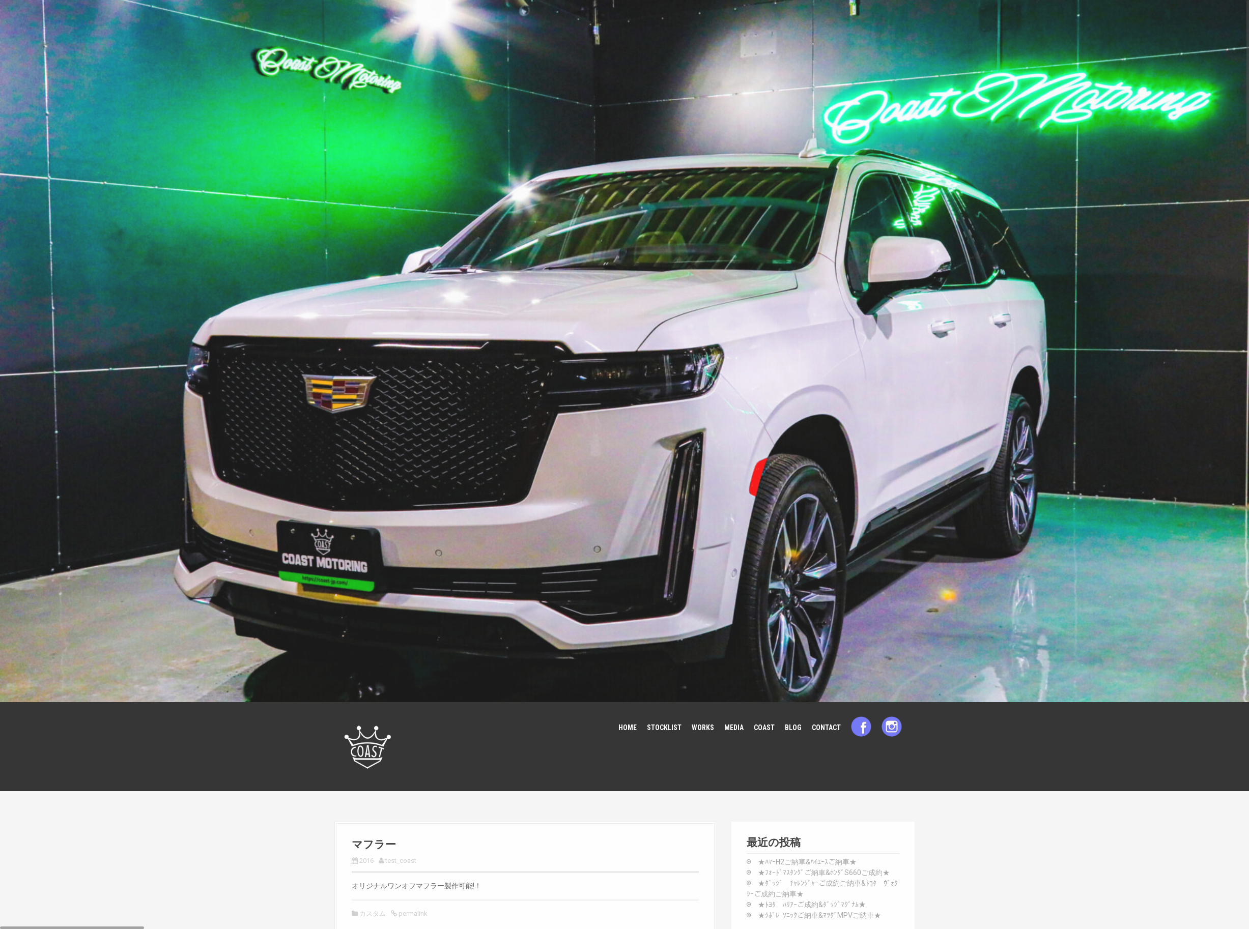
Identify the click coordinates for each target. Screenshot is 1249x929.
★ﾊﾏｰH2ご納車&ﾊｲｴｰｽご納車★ (807, 862)
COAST (764, 727)
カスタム (372, 913)
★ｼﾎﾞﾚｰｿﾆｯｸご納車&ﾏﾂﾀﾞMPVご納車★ (819, 915)
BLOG (793, 727)
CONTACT (826, 727)
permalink (412, 913)
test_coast (400, 860)
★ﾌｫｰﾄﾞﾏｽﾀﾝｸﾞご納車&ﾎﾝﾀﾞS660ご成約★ (824, 872)
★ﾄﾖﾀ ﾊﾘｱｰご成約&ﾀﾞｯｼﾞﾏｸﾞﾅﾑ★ (812, 905)
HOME (627, 727)
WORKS (703, 727)
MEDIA (734, 727)
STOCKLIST (664, 727)
